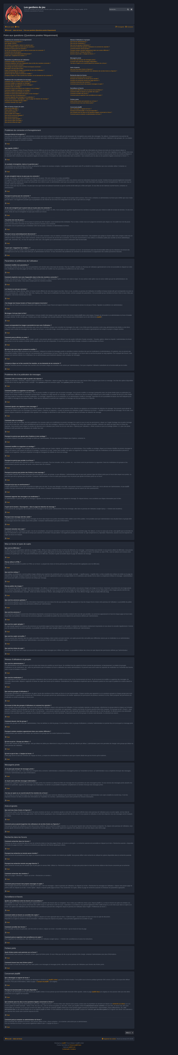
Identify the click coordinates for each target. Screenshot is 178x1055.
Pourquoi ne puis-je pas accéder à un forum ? (17, 92)
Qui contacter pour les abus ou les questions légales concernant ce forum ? (91, 112)
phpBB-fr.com (71, 1047)
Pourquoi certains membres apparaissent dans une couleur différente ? (90, 50)
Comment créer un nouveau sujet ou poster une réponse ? (21, 81)
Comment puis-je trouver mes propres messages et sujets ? (86, 84)
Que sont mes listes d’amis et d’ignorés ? (81, 69)
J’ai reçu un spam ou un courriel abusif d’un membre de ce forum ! (88, 63)
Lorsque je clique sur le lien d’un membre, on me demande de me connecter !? (29, 75)
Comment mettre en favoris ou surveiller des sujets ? (84, 91)
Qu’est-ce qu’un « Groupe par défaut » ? (81, 52)
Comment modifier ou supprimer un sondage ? (18, 90)
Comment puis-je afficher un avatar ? (15, 72)
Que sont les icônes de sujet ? (13, 122)
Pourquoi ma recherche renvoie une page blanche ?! (84, 80)
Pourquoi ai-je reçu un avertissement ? (15, 95)
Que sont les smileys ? (11, 112)
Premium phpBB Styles (75, 1045)
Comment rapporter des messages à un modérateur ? (20, 97)
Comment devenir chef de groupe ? (80, 48)
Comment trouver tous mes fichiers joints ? (82, 103)
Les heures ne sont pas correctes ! (14, 65)
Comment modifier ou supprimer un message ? (18, 83)
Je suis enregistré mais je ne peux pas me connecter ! (20, 46)
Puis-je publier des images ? (12, 113)
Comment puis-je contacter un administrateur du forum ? (85, 114)
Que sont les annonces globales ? (14, 115)
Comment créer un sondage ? (13, 86)
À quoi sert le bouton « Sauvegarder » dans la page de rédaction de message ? (27, 98)
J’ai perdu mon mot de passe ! (13, 52)
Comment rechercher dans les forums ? (81, 77)
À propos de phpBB (42, 981)
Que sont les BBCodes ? (11, 108)
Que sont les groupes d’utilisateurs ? (80, 45)
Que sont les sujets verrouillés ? (13, 120)
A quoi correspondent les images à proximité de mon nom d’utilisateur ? (24, 70)
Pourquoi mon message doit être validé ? (16, 100)
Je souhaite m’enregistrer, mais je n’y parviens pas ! (19, 45)
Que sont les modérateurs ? (78, 43)
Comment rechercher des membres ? (80, 82)
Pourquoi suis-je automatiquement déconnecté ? (18, 54)
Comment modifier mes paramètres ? (15, 61)
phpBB (99, 317)
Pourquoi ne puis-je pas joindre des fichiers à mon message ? (22, 93)
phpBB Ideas (96, 992)
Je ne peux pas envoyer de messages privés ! (83, 59)
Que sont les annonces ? (12, 117)
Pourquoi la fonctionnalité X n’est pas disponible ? (84, 110)
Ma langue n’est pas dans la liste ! (14, 68)
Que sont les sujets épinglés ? (13, 118)
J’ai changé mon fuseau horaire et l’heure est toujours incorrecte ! (23, 66)
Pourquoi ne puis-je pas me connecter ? (16, 48)
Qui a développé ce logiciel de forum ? (80, 108)
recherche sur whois (118, 1004)
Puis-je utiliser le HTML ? (12, 110)
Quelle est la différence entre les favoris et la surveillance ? (86, 90)
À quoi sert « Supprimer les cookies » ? (15, 55)
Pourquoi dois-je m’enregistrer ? (13, 41)
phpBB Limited (53, 979)
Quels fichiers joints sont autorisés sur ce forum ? (84, 101)
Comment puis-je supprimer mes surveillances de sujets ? (86, 95)
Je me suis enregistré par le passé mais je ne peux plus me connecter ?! (25, 50)
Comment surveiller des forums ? (79, 93)
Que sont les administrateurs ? (78, 41)
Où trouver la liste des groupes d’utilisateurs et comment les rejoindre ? (90, 46)
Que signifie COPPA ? (11, 43)
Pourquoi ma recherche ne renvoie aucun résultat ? (84, 78)
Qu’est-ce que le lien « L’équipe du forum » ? (82, 54)
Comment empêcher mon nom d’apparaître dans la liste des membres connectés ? (28, 63)
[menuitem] (17, 26)
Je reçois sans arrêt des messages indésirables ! (83, 61)
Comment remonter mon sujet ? (13, 102)
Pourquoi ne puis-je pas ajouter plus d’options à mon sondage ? (22, 88)
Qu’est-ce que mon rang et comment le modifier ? (18, 73)
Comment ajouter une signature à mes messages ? (19, 85)
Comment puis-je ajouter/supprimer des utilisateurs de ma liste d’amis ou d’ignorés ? (93, 71)
